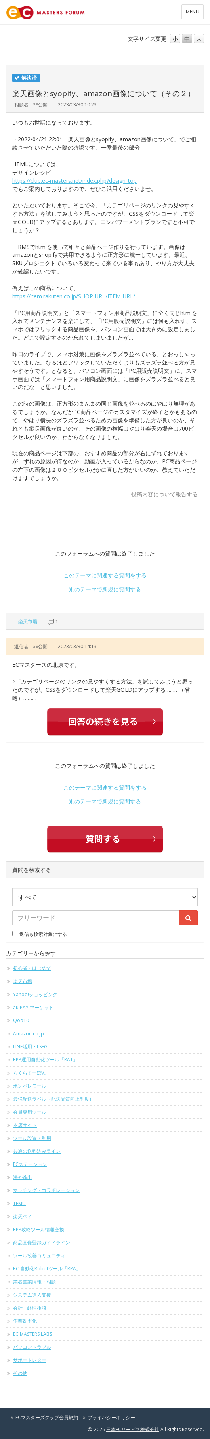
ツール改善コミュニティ (39, 1255)
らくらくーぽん (29, 1072)
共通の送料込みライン (37, 1151)
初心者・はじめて (32, 968)
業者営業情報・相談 (34, 1281)
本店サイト (25, 1125)
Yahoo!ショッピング (35, 994)
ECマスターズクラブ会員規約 (46, 1417)
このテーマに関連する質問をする (105, 575)
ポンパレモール (29, 1085)
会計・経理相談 (29, 1307)
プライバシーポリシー (111, 1417)
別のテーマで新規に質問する (105, 589)
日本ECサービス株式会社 (132, 1429)
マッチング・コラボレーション (46, 1190)
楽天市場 (27, 621)
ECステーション (30, 1164)
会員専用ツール (29, 1112)
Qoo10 (21, 1020)
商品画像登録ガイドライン (41, 1242)
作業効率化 (25, 1321)
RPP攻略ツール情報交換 (38, 1229)
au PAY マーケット (33, 1007)
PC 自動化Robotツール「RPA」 (47, 1268)
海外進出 (22, 1177)
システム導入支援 (32, 1294)
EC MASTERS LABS (32, 1334)
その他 (20, 1373)
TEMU (19, 1203)
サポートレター (29, 1360)
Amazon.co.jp (28, 1033)
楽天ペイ (22, 1216)
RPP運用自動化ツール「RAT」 (45, 1059)
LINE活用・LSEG (30, 1046)
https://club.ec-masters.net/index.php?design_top (74, 180)
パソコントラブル (32, 1347)
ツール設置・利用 (32, 1138)
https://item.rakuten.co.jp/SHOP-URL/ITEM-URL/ (73, 296)
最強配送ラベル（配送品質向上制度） (53, 1098)
